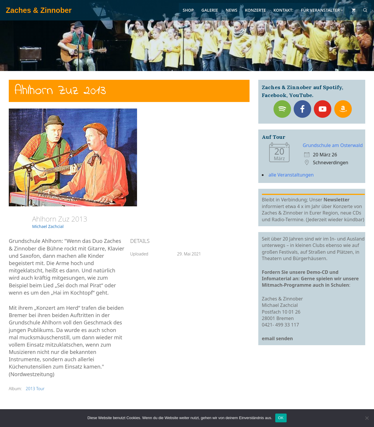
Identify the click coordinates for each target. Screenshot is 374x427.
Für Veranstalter (322, 10)
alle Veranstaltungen (291, 175)
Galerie (209, 10)
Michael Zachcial (48, 226)
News (231, 10)
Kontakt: (283, 10)
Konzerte (255, 10)
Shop (188, 10)
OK (281, 418)
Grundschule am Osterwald (333, 145)
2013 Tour (35, 388)
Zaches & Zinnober (39, 10)
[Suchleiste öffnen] (365, 10)
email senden (277, 338)
